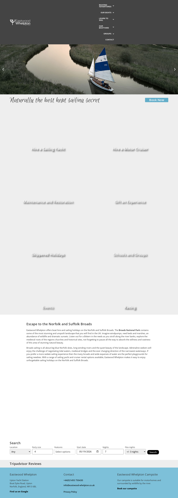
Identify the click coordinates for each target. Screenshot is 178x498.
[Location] (20, 417)
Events (48, 273)
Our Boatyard (116, 5)
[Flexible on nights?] (135, 417)
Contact (148, 5)
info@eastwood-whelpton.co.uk (79, 450)
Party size (36, 413)
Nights (106, 413)
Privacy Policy (70, 457)
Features (58, 413)
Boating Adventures (53, 5)
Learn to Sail (95, 5)
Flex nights (130, 413)
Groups (134, 5)
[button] (53, 5)
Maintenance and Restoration (48, 167)
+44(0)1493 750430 (73, 445)
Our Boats (76, 5)
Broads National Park (129, 295)
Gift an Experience (130, 167)
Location (14, 413)
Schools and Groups (130, 220)
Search (153, 417)
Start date (81, 413)
